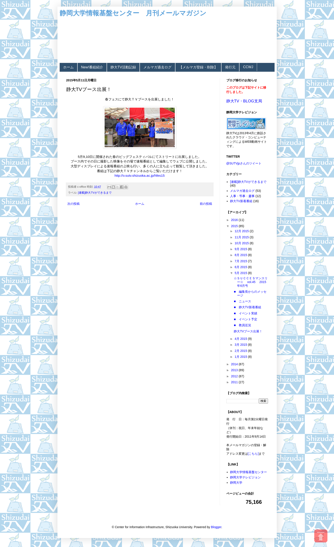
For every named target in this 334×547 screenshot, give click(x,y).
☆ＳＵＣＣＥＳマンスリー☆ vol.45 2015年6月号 (251, 281)
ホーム (68, 67)
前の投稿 (206, 203)
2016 (235, 220)
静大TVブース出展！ (248, 331)
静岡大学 (236, 482)
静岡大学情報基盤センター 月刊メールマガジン (133, 13)
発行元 (230, 67)
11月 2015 (242, 237)
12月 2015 (242, 231)
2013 (235, 370)
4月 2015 (241, 338)
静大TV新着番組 (241, 201)
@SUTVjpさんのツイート (243, 163)
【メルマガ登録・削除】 (198, 67)
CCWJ (248, 67)
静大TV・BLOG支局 (244, 101)
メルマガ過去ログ (157, 67)
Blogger (216, 527)
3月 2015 (241, 344)
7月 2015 (241, 261)
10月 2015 (242, 243)
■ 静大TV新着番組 (247, 307)
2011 (235, 382)
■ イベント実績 (245, 313)
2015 (235, 226)
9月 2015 (241, 249)
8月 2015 (241, 255)
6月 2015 (241, 267)
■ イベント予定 (245, 319)
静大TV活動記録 (123, 67)
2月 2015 (241, 351)
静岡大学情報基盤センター (248, 472)
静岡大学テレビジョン (245, 477)
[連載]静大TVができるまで (95, 192)
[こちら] (253, 453)
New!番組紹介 (92, 67)
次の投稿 (73, 203)
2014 (235, 364)
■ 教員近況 (242, 325)
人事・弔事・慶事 (242, 196)
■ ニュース (242, 301)
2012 (235, 376)
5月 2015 (241, 273)
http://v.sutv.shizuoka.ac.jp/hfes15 (139, 175)
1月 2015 (241, 356)
